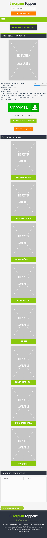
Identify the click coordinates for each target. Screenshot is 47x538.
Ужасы (13, 87)
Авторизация (23, 13)
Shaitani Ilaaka (23, 178)
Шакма (23, 341)
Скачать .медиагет (23, 129)
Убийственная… (23, 423)
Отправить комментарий (12, 508)
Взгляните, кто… (23, 382)
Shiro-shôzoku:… (23, 259)
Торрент (23, 3)
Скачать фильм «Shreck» (23, 121)
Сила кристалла (23, 218)
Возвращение (24, 300)
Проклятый (23, 464)
